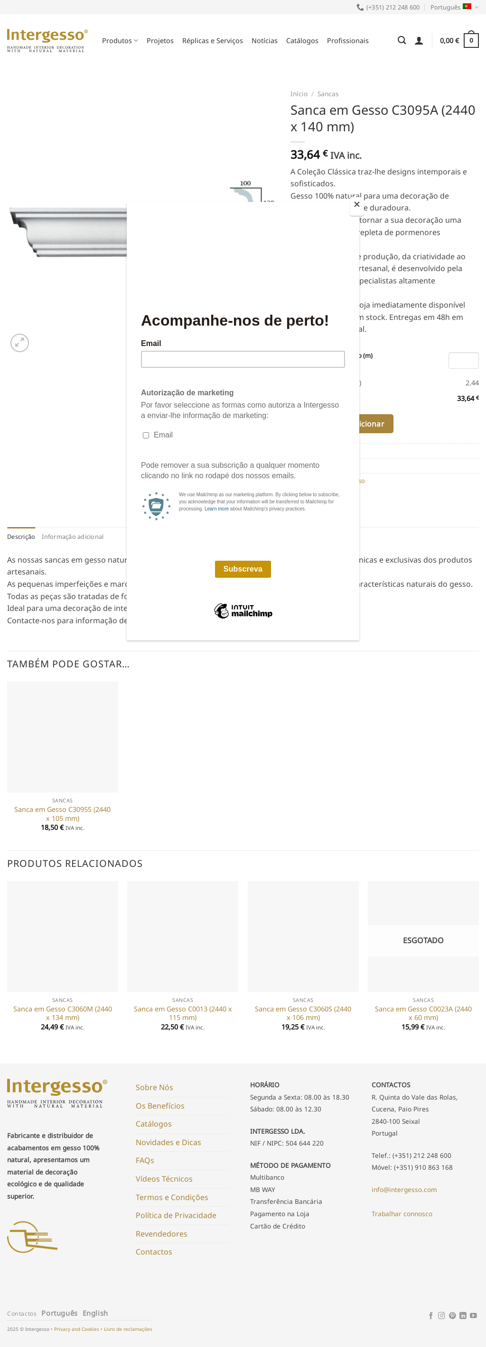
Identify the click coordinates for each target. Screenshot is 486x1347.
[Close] (357, 206)
